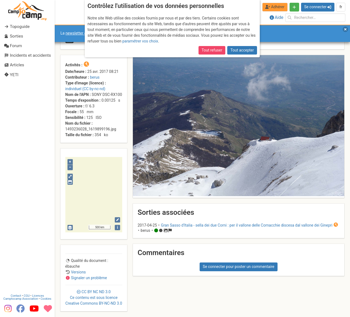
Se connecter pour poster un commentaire (239, 266)
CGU (27, 296)
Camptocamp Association (20, 299)
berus (95, 77)
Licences (38, 296)
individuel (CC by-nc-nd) (85, 89)
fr (340, 7)
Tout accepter (242, 50)
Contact (16, 296)
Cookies (45, 299)
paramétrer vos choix (140, 41)
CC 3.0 (93, 297)
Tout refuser (212, 50)
